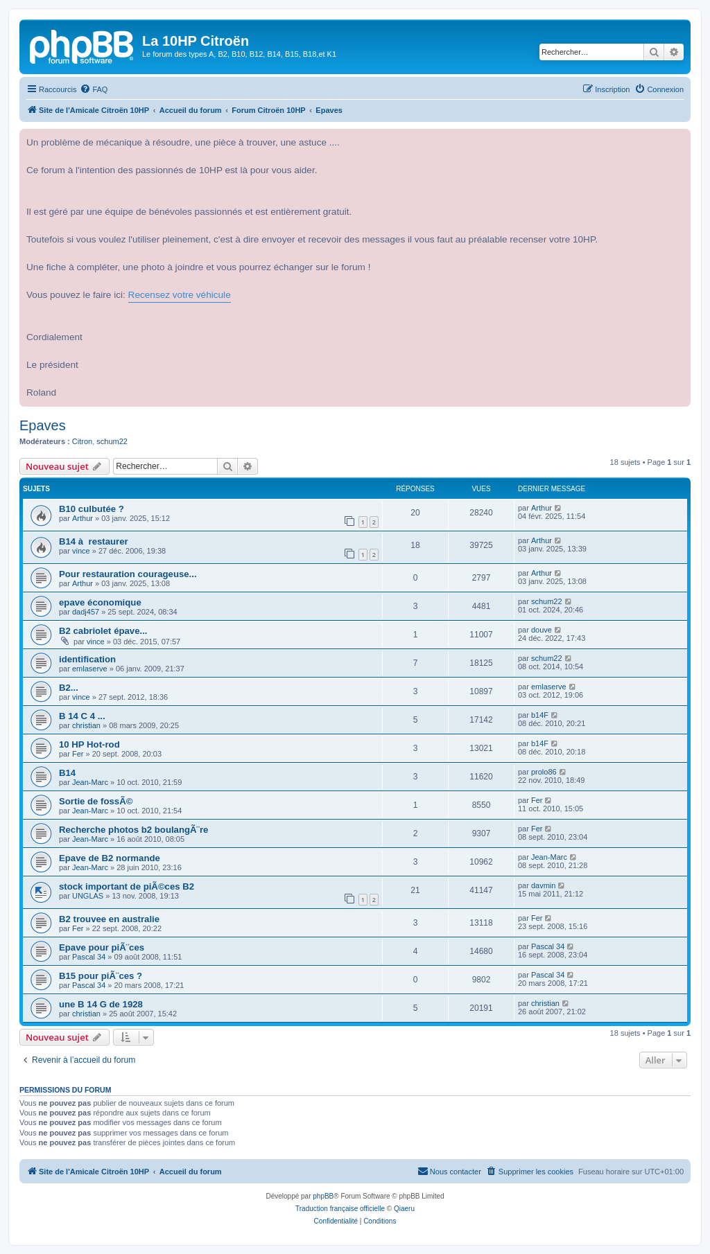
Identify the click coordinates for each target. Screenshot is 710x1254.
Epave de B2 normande (109, 858)
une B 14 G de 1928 (101, 1004)
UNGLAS (87, 896)
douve (541, 630)
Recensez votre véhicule (179, 295)
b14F (539, 715)
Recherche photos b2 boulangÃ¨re (133, 829)
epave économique (100, 602)
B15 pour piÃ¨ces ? (100, 976)
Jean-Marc (90, 782)
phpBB (323, 1196)
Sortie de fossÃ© (95, 801)
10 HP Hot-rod (89, 744)
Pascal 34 (88, 957)
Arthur (82, 518)
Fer (78, 754)
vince (81, 551)
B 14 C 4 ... (82, 716)
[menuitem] (93, 89)
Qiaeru (404, 1208)
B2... (68, 687)
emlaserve (89, 668)
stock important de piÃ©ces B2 (126, 886)
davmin (543, 885)
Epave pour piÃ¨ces (101, 947)
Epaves (42, 425)
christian (86, 725)
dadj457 (85, 612)
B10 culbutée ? (91, 509)
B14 (67, 773)
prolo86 (544, 772)
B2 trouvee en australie (109, 919)
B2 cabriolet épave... (103, 631)
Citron (82, 441)
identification (87, 659)
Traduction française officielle (340, 1208)
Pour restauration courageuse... (128, 574)
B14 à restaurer (93, 541)
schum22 (112, 441)
